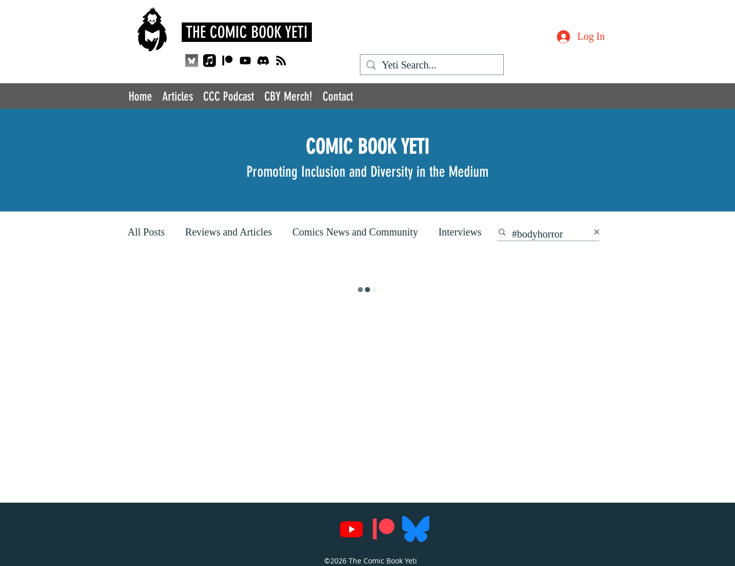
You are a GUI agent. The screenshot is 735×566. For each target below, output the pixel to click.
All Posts (146, 232)
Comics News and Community (355, 232)
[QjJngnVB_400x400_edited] (191, 60)
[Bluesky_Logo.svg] (415, 529)
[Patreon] (227, 60)
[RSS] (281, 60)
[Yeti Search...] (432, 65)
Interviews (459, 232)
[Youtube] (245, 60)
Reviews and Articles (228, 232)
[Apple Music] (209, 60)
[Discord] (263, 60)
